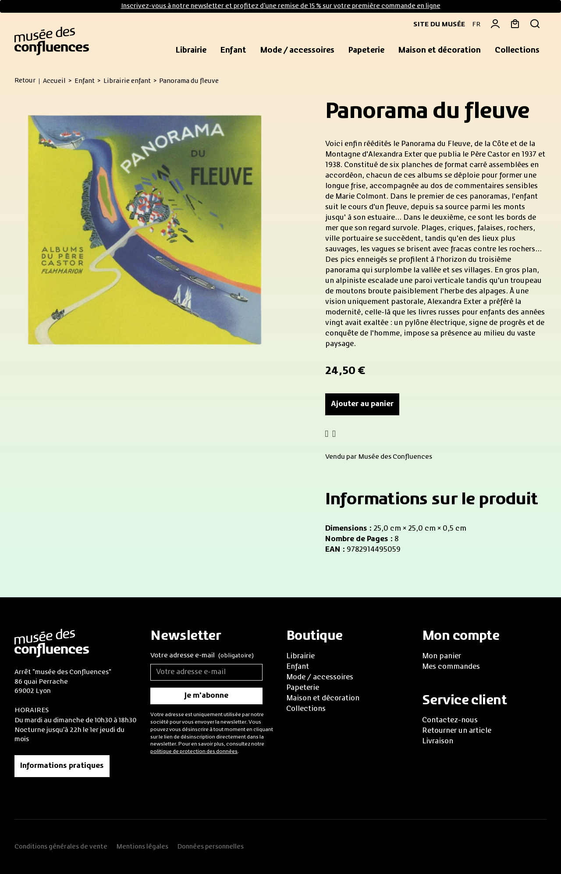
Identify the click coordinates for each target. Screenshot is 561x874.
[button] (191, 51)
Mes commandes (451, 667)
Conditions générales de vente (60, 847)
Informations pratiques (62, 766)
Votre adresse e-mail (202, 656)
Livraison (437, 741)
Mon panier (441, 656)
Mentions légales (142, 847)
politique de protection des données (194, 751)
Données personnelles (210, 847)
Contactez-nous (450, 720)
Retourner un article (456, 731)
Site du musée (436, 24)
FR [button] (476, 24)
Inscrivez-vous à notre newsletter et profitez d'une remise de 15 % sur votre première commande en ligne (280, 6)
